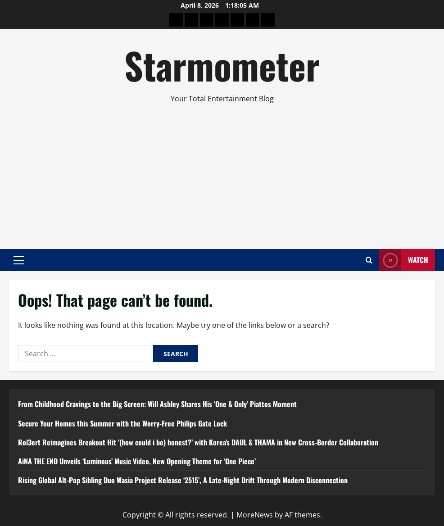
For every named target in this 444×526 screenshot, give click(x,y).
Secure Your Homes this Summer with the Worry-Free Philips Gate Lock (122, 423)
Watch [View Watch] (403, 260)
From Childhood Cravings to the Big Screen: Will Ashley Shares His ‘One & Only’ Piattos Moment (157, 404)
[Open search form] (369, 260)
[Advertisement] (222, 172)
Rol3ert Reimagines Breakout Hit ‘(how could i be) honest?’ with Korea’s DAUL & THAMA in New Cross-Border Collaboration (198, 442)
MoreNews (254, 515)
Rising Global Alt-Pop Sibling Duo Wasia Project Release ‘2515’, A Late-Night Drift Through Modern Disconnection (183, 480)
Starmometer (222, 65)
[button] (18, 259)
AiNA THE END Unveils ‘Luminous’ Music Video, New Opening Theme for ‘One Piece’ (137, 461)
